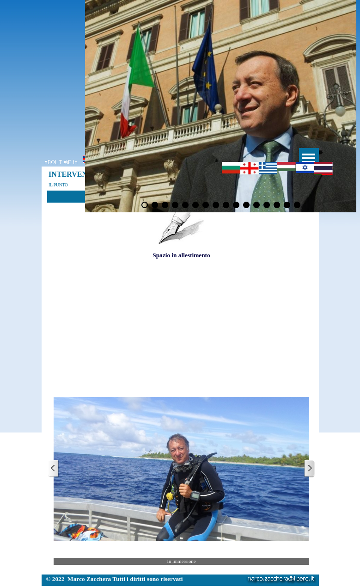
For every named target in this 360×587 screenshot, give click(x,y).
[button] (181, 469)
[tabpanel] (181, 224)
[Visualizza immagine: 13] (267, 205)
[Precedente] (53, 468)
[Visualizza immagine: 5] (185, 205)
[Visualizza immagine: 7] (206, 205)
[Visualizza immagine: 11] (246, 205)
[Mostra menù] (309, 158)
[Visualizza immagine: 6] (195, 205)
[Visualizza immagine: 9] (226, 205)
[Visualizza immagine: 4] (175, 205)
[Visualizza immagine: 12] (256, 205)
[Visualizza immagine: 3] (165, 205)
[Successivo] (309, 468)
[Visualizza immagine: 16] (297, 205)
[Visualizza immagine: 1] (145, 205)
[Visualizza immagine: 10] (236, 205)
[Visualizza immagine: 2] (155, 205)
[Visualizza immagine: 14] (277, 205)
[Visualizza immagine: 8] (216, 205)
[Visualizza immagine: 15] (287, 205)
